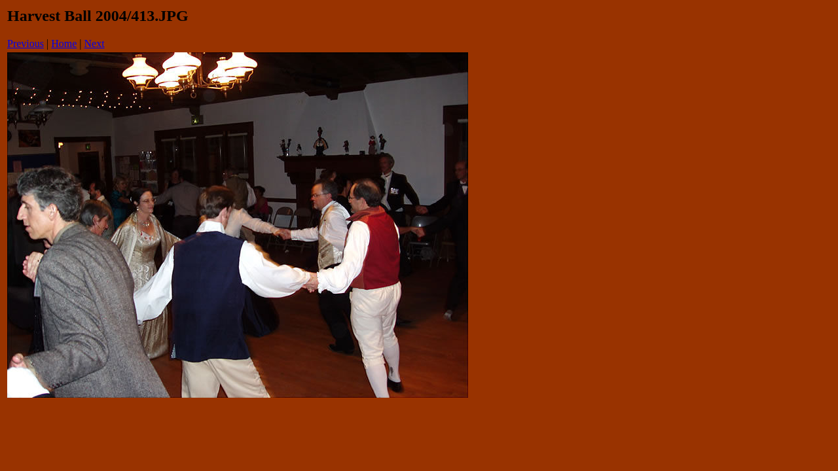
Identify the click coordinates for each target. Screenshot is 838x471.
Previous (25, 43)
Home (64, 43)
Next (94, 43)
